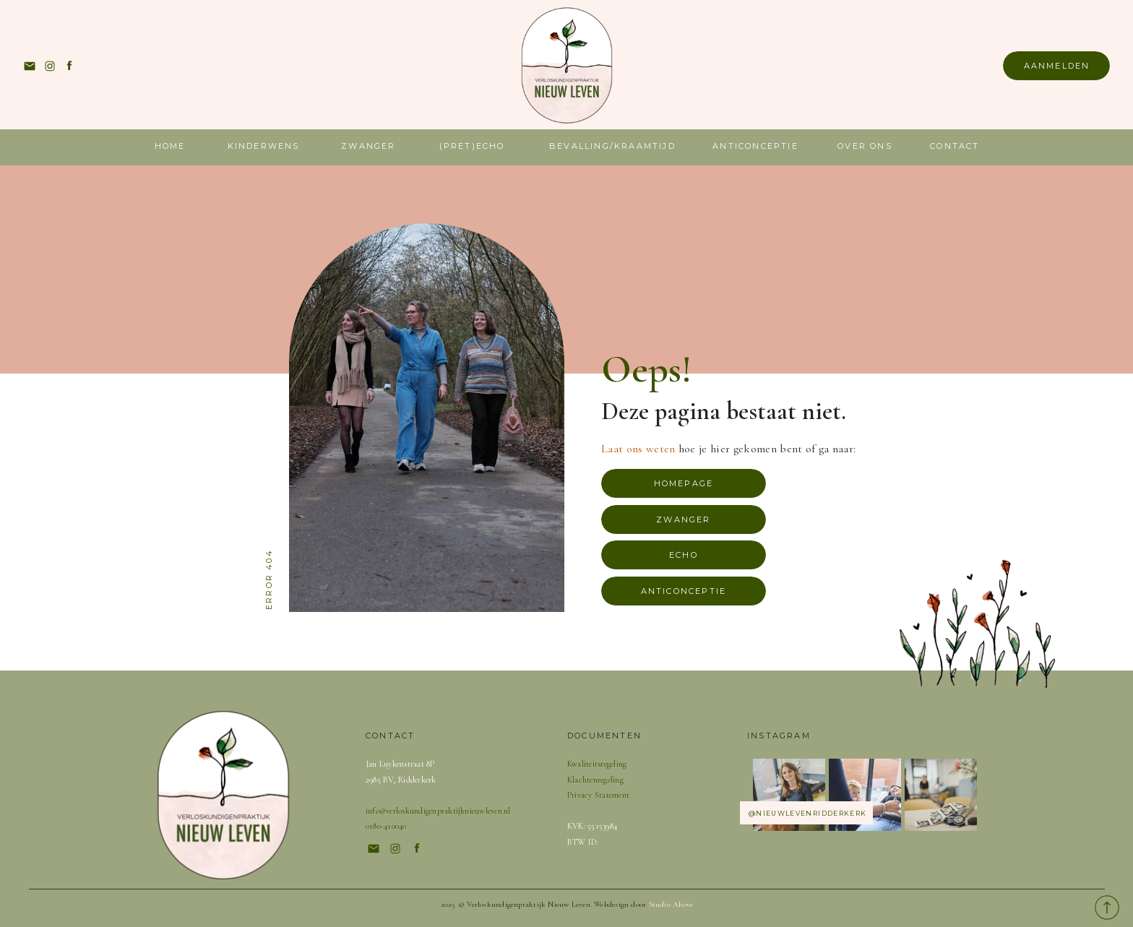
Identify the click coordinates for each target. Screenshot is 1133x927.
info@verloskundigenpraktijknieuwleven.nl (438, 811)
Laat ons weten (638, 448)
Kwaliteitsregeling (596, 764)
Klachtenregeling (595, 780)
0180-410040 (386, 826)
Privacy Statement (598, 795)
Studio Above (671, 904)
